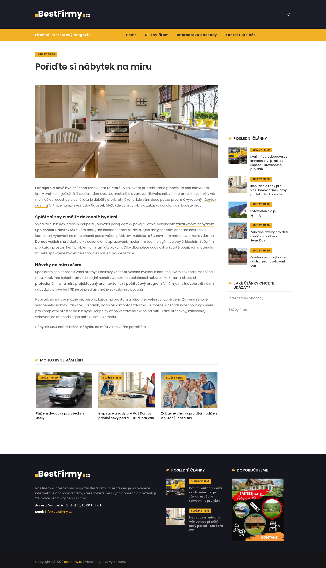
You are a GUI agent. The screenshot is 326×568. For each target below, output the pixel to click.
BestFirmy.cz (73, 562)
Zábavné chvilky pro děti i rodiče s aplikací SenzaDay (189, 415)
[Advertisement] (185, 13)
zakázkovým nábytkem (195, 224)
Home (131, 34)
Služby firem (157, 34)
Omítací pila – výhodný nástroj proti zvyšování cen (268, 261)
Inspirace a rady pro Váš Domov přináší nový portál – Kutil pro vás (126, 415)
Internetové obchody (197, 34)
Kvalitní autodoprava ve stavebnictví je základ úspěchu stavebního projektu (268, 163)
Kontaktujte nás (240, 34)
